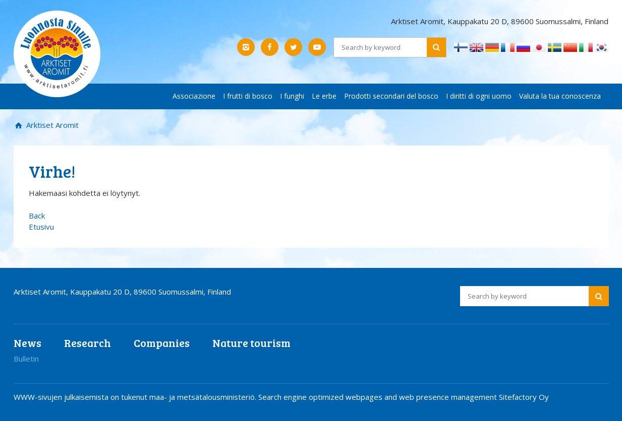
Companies (162, 342)
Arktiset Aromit (51, 125)
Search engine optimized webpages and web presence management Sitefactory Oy (403, 397)
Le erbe (324, 96)
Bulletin (26, 359)
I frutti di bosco (247, 96)
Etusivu (41, 227)
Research (87, 342)
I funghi (292, 96)
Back (37, 215)
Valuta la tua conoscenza (560, 96)
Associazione (194, 96)
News (27, 342)
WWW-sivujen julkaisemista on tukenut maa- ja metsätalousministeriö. (136, 397)
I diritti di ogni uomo (479, 96)
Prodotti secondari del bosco (391, 96)
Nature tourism (251, 342)
